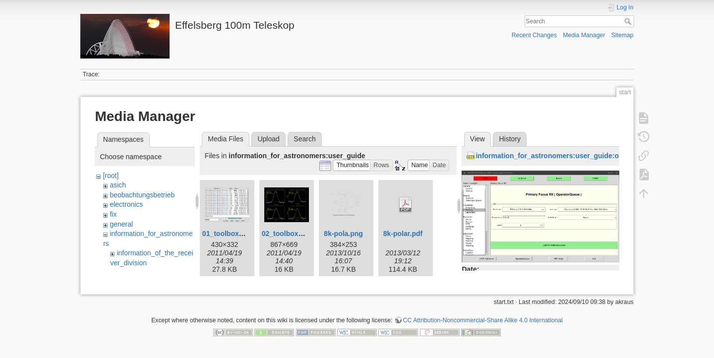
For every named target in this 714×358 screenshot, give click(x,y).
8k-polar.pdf (402, 234)
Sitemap (622, 35)
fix (113, 214)
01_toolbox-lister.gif (235, 234)
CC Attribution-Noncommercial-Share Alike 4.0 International (483, 325)
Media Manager (584, 35)
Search (629, 21)
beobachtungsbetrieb (142, 195)
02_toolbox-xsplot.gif (297, 234)
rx (119, 273)
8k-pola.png (343, 234)
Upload (268, 139)
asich (118, 185)
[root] (111, 175)
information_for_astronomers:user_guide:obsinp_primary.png (578, 156)
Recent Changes (534, 35)
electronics (126, 204)
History (510, 139)
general (121, 224)
